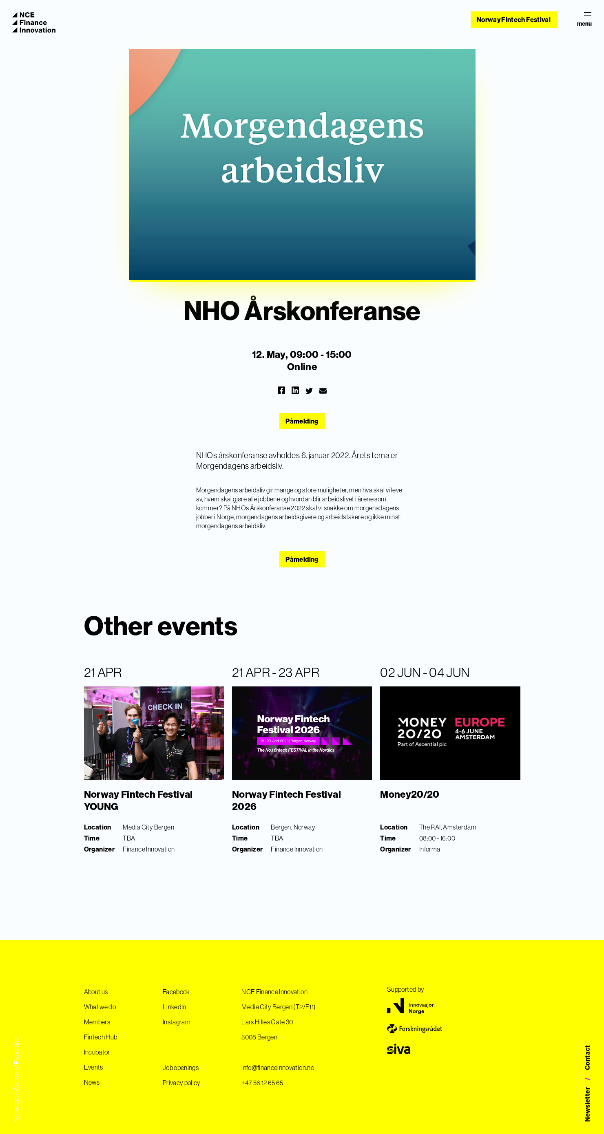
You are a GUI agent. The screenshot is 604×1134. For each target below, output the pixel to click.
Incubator (97, 1052)
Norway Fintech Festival (514, 19)
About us (96, 992)
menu (584, 19)
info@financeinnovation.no (277, 1067)
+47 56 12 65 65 (262, 1083)
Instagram (176, 1022)
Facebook (176, 992)
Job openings (181, 1067)
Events (93, 1067)
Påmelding (301, 421)
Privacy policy (182, 1083)
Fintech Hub (100, 1037)
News (92, 1082)
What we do (100, 1007)
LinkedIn (174, 1007)
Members (97, 1022)
